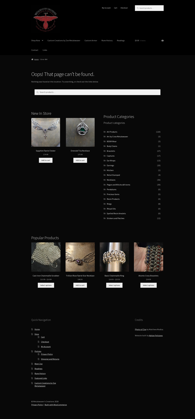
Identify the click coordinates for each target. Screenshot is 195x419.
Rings (109, 204)
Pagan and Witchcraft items (118, 184)
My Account (106, 8)
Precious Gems (113, 194)
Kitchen (110, 170)
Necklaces (111, 180)
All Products (112, 132)
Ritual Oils (111, 208)
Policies (38, 351)
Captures (111, 156)
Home (36, 59)
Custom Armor (91, 40)
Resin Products (113, 199)
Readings (121, 40)
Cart (115, 8)
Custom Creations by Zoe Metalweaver (64, 40)
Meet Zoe (39, 364)
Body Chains (112, 146)
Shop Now (35, 40)
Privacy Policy (47, 354)
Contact (34, 50)
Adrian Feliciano (156, 335)
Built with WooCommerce (56, 404)
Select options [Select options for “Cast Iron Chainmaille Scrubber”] (46, 285)
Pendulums (111, 189)
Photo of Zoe (140, 329)
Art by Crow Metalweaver (117, 136)
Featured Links (41, 378)
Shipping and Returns (50, 359)
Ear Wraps (111, 160)
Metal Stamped (113, 175)
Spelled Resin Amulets (116, 213)
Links (45, 50)
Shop (37, 334)
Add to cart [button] (45, 160)
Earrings (110, 165)
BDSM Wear (112, 141)
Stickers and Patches (115, 218)
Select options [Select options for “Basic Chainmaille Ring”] (114, 285)
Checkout (124, 8)
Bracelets (111, 151)
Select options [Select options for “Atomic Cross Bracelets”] (148, 285)
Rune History (107, 40)
